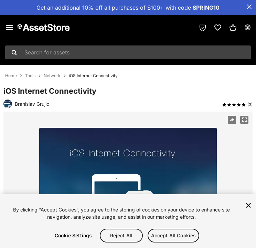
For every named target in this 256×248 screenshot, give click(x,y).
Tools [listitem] (30, 75)
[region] (128, 221)
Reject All (121, 235)
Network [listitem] (52, 75)
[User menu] (247, 27)
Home (11, 75)
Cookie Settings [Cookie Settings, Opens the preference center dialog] (73, 235)
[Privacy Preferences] (203, 27)
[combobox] (128, 52)
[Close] (248, 205)
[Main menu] (9, 27)
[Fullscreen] (244, 120)
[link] (218, 27)
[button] (233, 27)
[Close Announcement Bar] (249, 6)
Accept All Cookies (173, 235)
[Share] (232, 120)
